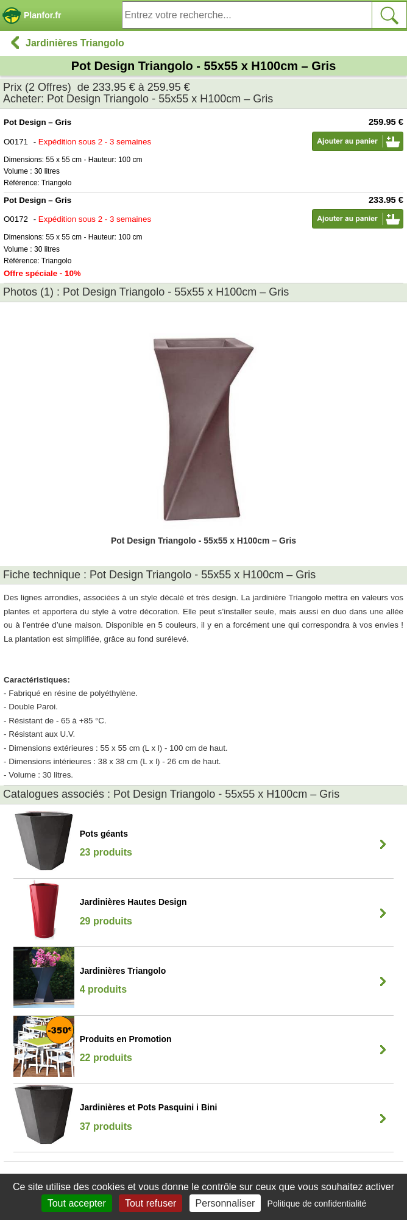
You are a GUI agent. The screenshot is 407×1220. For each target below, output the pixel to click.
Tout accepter (77, 1203)
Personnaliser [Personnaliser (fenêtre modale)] (225, 1203)
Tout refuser (150, 1203)
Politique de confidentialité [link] (317, 1203)
